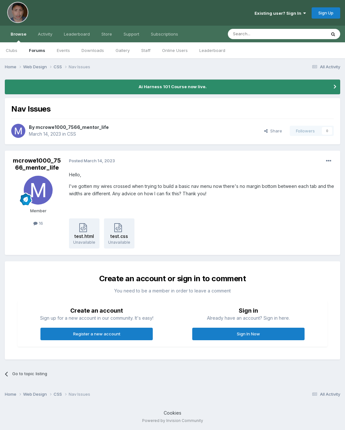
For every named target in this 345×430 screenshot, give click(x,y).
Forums (37, 50)
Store (106, 34)
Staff (146, 50)
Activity (45, 34)
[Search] (260, 34)
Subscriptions (164, 34)
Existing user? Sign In (280, 13)
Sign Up (325, 12)
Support (131, 34)
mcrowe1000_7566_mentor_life (72, 127)
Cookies (172, 413)
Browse (18, 36)
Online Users (175, 50)
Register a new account (96, 333)
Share (273, 130)
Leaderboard (212, 50)
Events (63, 50)
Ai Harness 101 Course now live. (173, 86)
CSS (71, 134)
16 (38, 223)
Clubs (11, 50)
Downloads (93, 50)
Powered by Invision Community (172, 420)
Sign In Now (248, 333)
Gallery (123, 50)
